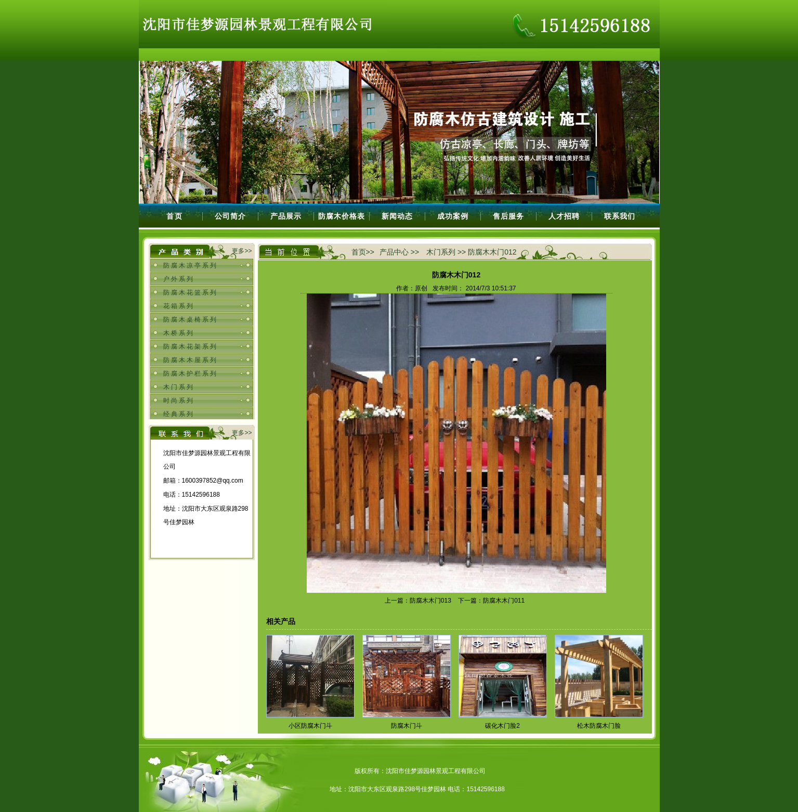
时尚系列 (178, 400)
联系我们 (619, 216)
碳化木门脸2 (502, 725)
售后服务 (508, 216)
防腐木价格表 (341, 216)
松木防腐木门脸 (599, 725)
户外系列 (178, 279)
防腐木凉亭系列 (190, 265)
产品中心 (394, 252)
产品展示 (286, 216)
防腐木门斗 (406, 725)
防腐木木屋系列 (190, 360)
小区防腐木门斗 (310, 725)
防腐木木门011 (504, 600)
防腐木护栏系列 (190, 373)
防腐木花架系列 (190, 346)
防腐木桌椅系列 (190, 319)
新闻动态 (397, 216)
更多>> (242, 251)
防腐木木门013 (430, 600)
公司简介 (230, 216)
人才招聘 (564, 216)
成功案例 (452, 216)
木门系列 (178, 387)
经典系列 (178, 414)
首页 (174, 216)
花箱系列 (178, 306)
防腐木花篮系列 (190, 292)
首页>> (362, 252)
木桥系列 (178, 333)
